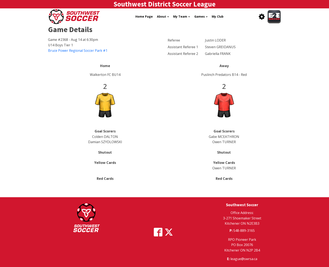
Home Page (144, 16)
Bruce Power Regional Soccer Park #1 (77, 50)
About (163, 16)
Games (201, 16)
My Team (181, 16)
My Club (217, 16)
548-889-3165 (244, 230)
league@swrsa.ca (243, 259)
